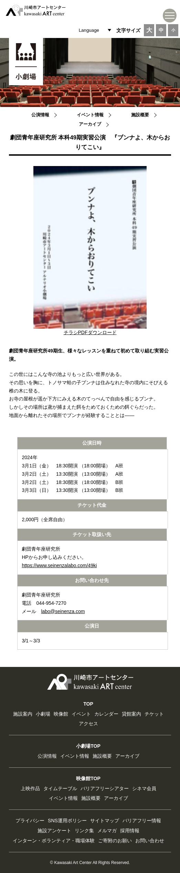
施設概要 (140, 115)
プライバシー (29, 820)
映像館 (61, 714)
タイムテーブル (60, 788)
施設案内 (22, 714)
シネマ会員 (144, 788)
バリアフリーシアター (105, 788)
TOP (88, 704)
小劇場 (43, 714)
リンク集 (84, 830)
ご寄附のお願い (115, 840)
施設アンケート (54, 830)
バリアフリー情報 (142, 820)
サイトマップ (104, 820)
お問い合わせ (149, 840)
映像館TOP (88, 778)
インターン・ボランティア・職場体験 (54, 840)
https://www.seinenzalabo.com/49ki (59, 565)
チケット (154, 714)
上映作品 (30, 788)
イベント (81, 714)
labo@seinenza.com (63, 611)
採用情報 (129, 830)
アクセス (88, 723)
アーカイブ (90, 124)
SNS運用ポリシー (67, 820)
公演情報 (40, 115)
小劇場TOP (88, 746)
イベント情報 (90, 115)
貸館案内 (131, 714)
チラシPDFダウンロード (90, 332)
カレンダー (106, 714)
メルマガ (107, 830)
